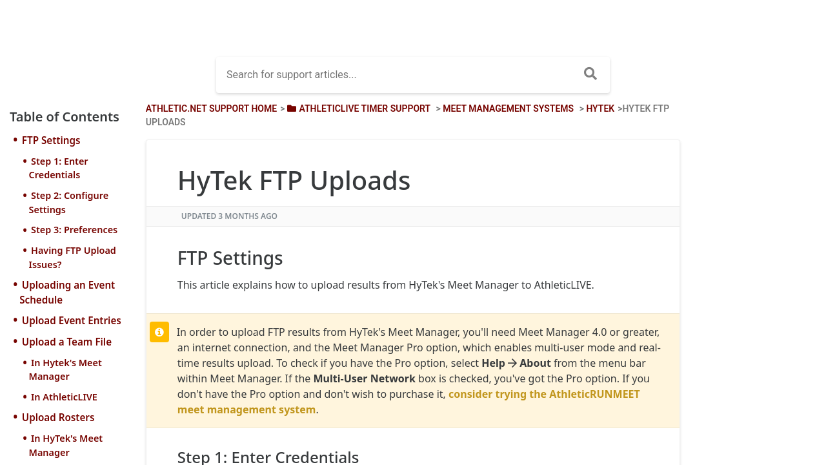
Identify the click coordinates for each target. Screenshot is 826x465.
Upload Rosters (58, 417)
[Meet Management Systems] (508, 108)
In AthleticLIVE (64, 397)
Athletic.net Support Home (211, 108)
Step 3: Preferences (74, 229)
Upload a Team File (67, 341)
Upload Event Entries (71, 320)
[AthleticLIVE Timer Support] (357, 108)
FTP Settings (51, 140)
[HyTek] (600, 108)
